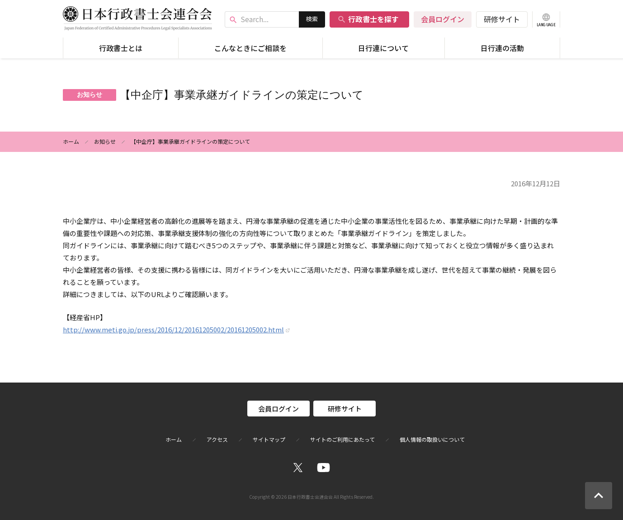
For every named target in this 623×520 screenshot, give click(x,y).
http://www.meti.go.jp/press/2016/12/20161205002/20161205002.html (173, 329)
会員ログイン (442, 19)
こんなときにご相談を (250, 48)
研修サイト (502, 19)
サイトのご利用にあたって (342, 439)
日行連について (383, 48)
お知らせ (105, 141)
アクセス (217, 439)
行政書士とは (120, 48)
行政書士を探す (368, 19)
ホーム (71, 141)
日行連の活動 (502, 48)
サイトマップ (269, 439)
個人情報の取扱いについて (432, 439)
